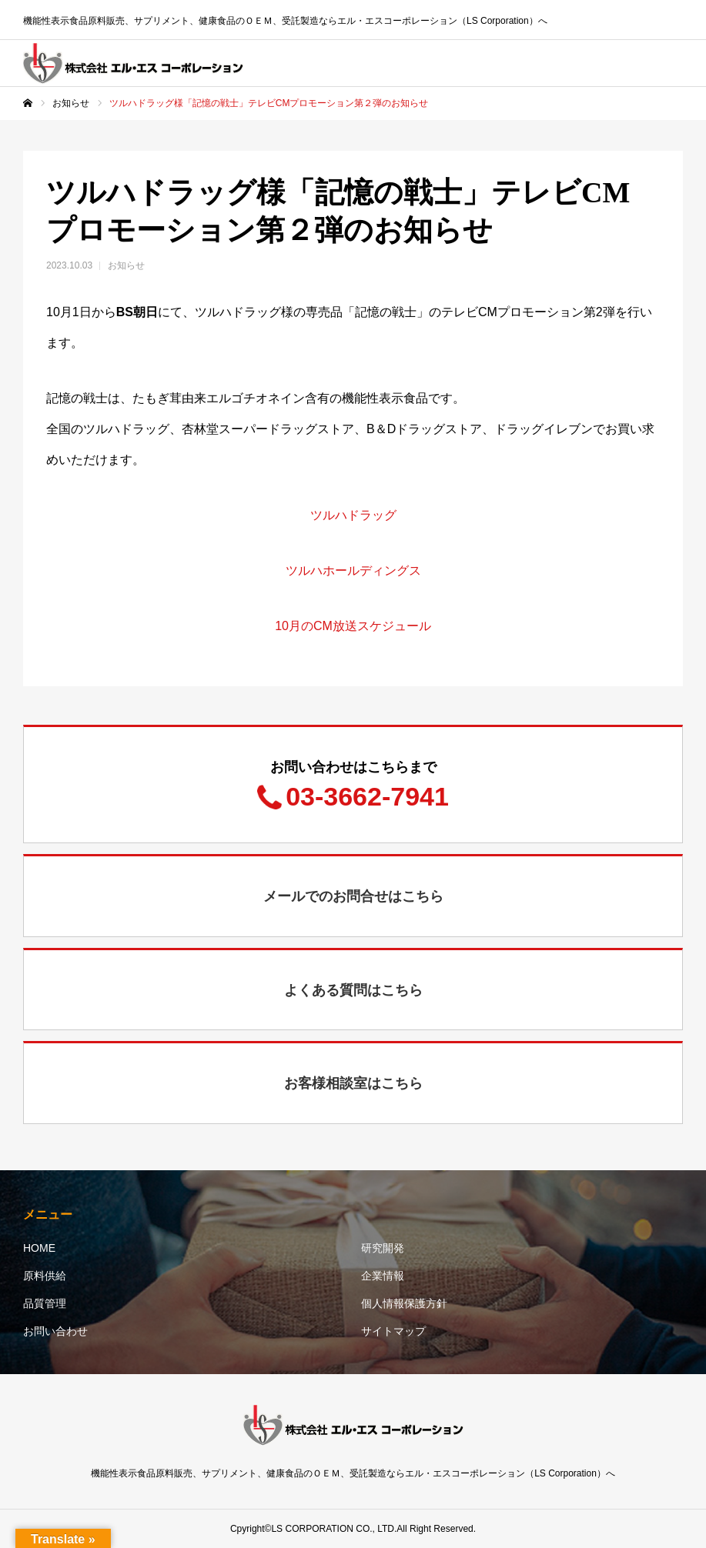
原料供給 (44, 1275)
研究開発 (382, 1248)
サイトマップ (393, 1331)
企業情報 (382, 1275)
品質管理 (44, 1303)
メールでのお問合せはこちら (353, 896)
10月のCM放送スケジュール (353, 625)
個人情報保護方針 (404, 1303)
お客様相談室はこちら (353, 1083)
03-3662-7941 (367, 796)
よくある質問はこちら (353, 990)
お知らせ (126, 265)
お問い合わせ (55, 1331)
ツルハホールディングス (353, 570)
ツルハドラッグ (353, 515)
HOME (39, 1248)
